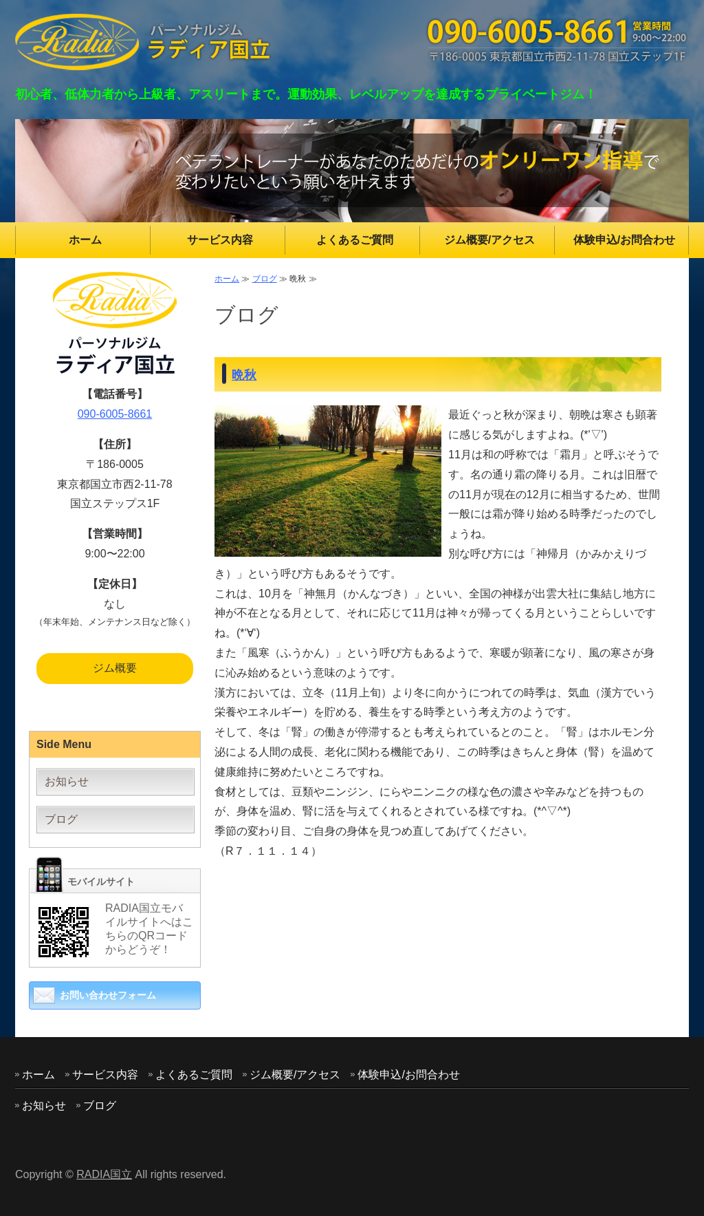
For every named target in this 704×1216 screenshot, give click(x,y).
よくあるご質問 (354, 240)
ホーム (85, 240)
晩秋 (244, 375)
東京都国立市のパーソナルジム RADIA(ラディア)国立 (143, 42)
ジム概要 (115, 668)
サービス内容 (220, 240)
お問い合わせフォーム (108, 995)
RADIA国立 (104, 1174)
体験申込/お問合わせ (624, 240)
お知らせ (67, 781)
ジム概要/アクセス (489, 240)
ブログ (264, 279)
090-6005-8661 (115, 414)
